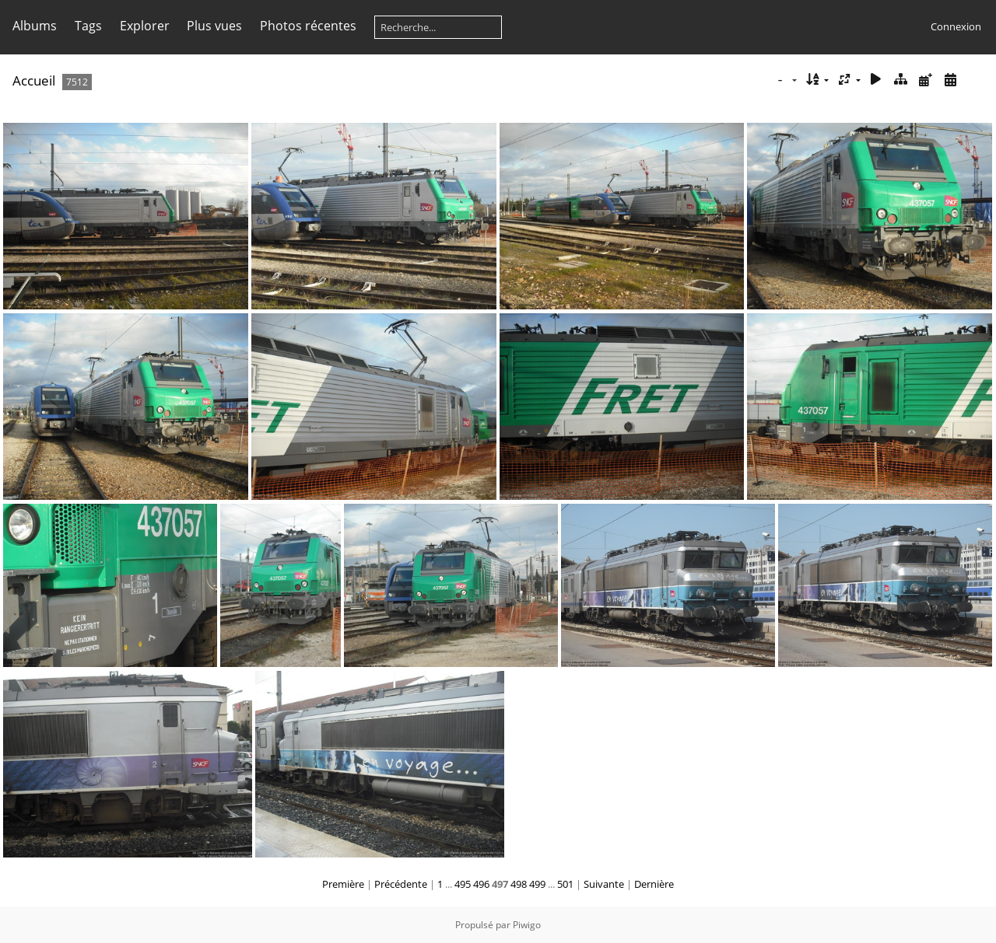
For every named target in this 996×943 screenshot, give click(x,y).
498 (518, 884)
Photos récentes (308, 25)
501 (565, 884)
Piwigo (527, 924)
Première (343, 884)
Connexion (956, 26)
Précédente (400, 884)
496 (481, 884)
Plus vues (214, 25)
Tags (88, 25)
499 (537, 884)
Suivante (604, 884)
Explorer (145, 25)
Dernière (654, 884)
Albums (34, 25)
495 (462, 884)
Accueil (33, 80)
